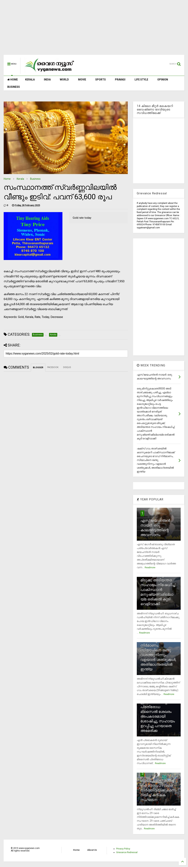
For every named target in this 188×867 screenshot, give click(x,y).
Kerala (20, 178)
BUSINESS (13, 86)
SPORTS (100, 79)
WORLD (64, 79)
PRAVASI (120, 79)
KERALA (30, 79)
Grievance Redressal (127, 852)
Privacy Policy (123, 848)
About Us (92, 850)
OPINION (162, 79)
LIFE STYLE (141, 79)
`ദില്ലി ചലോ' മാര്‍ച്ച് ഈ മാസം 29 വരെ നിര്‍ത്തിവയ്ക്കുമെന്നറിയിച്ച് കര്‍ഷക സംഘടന (158, 790)
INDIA (47, 79)
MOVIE (82, 79)
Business (35, 178)
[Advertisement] (94, 29)
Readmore (150, 567)
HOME (12, 79)
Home (7, 178)
